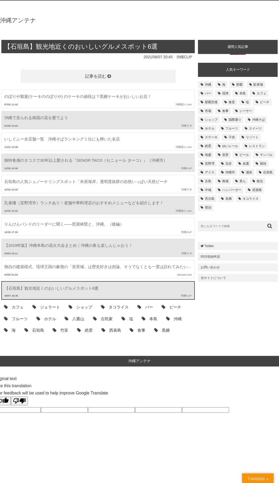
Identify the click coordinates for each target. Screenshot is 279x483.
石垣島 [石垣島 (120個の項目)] (268, 172)
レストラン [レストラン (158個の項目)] (257, 146)
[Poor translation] (19, 401)
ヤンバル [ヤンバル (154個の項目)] (266, 155)
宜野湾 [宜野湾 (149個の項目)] (209, 163)
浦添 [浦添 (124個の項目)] (249, 172)
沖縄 (174, 318)
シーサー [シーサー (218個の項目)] (245, 111)
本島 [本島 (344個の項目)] (242, 93)
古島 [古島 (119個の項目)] (208, 181)
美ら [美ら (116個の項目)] (242, 181)
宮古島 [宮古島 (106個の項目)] (209, 199)
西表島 (111, 330)
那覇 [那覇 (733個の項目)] (239, 84)
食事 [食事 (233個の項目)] (225, 111)
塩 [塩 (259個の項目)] (247, 102)
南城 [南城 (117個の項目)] (225, 181)
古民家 (103, 318)
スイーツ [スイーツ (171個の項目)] (255, 128)
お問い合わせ (210, 267)
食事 (137, 330)
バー (145, 307)
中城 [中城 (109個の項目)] (208, 190)
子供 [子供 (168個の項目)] (232, 137)
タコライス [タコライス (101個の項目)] (251, 199)
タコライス (115, 307)
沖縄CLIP (184, 57)
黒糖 (162, 330)
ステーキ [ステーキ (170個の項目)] (211, 137)
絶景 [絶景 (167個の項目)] (208, 146)
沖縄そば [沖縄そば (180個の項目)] (258, 120)
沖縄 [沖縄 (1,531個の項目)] (208, 84)
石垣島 (34, 330)
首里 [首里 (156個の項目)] (225, 155)
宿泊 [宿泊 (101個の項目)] (208, 207)
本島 (149, 318)
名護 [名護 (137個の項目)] (246, 163)
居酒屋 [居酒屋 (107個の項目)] (257, 190)
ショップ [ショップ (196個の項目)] (211, 120)
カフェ (14, 307)
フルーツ (16, 318)
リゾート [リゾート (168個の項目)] (252, 137)
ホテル (46, 318)
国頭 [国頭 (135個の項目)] (263, 163)
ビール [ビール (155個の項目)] (244, 155)
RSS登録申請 (210, 257)
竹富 (60, 330)
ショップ (80, 307)
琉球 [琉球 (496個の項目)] (225, 93)
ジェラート (46, 307)
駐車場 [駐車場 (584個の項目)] (258, 84)
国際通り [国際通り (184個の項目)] (235, 120)
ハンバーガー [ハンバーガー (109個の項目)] (231, 190)
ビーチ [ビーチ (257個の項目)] (264, 102)
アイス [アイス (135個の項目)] (209, 172)
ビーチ (171, 307)
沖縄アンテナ (18, 20)
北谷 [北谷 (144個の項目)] (228, 163)
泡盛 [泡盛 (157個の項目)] (208, 155)
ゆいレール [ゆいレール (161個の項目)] (230, 146)
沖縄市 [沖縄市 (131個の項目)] (230, 172)
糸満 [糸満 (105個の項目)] (228, 199)
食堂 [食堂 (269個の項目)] (232, 102)
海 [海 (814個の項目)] (223, 84)
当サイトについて (213, 278)
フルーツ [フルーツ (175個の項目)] (231, 128)
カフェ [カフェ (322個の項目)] (261, 93)
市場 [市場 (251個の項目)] (208, 111)
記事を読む (98, 76)
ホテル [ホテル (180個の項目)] (209, 128)
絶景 (85, 330)
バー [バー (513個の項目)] (208, 93)
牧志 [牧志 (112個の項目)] (260, 181)
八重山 (74, 318)
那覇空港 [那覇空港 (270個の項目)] (211, 102)
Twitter (207, 246)
